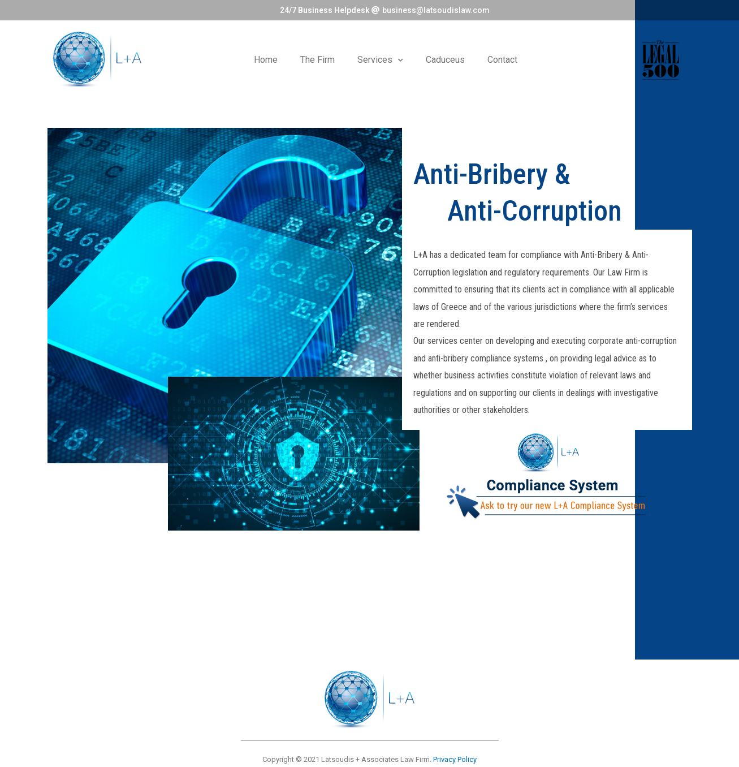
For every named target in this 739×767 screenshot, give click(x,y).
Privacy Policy (455, 759)
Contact (502, 59)
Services (380, 60)
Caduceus (445, 59)
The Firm (317, 59)
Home (266, 59)
